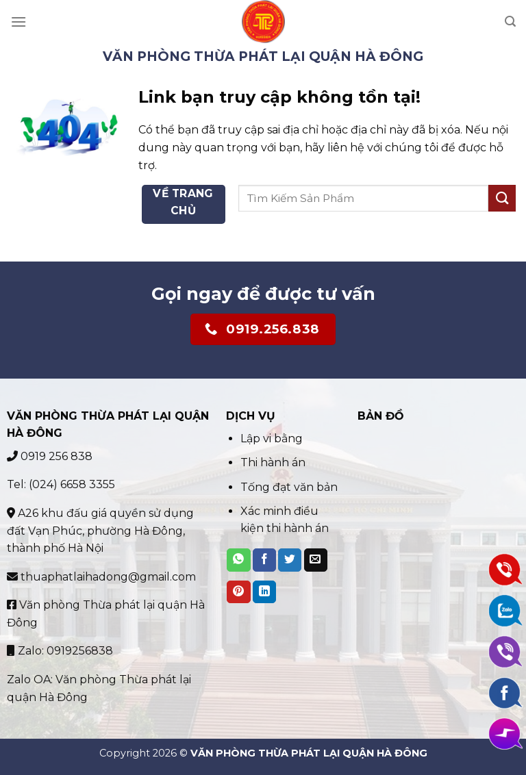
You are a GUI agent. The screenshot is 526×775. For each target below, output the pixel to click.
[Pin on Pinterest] (238, 592)
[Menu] (18, 21)
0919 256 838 (49, 456)
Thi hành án (272, 462)
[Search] (510, 21)
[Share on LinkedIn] (264, 592)
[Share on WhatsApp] (238, 560)
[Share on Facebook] (264, 560)
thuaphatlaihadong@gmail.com (101, 576)
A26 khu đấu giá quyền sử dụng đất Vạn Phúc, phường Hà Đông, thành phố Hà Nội (100, 531)
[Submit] (502, 198)
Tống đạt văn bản (289, 487)
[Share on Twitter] (289, 560)
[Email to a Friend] (315, 560)
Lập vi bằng (272, 438)
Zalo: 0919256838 (60, 650)
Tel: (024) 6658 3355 (61, 484)
